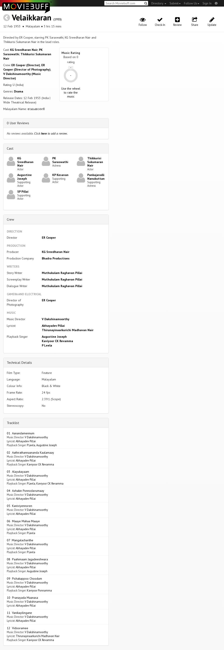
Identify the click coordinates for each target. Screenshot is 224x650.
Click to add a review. (51, 133)
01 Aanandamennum (20, 433)
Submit (175, 3)
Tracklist (13, 423)
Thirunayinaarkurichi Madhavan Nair (67, 330)
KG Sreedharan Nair (24, 50)
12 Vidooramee (17, 628)
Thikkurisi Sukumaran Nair (95, 162)
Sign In (207, 3)
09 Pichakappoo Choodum (24, 579)
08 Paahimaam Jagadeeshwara (27, 559)
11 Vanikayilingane (19, 613)
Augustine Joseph (24, 177)
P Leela (47, 345)
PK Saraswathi (60, 160)
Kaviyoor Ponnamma (39, 590)
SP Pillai (22, 192)
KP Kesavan (60, 175)
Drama (18, 91)
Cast (10, 148)
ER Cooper (49, 238)
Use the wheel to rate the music (70, 92)
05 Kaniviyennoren (19, 506)
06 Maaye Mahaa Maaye (23, 521)
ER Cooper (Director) (25, 65)
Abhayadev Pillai (53, 326)
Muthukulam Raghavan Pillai (62, 273)
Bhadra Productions (56, 258)
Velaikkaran (31, 17)
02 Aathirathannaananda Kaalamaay (30, 453)
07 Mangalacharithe (20, 540)
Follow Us (191, 3)
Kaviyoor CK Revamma (57, 341)
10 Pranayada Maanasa (22, 598)
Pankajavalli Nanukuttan (96, 177)
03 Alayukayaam (18, 472)
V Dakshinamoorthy (55, 319)
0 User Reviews (18, 123)
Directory (158, 3)
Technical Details (19, 362)
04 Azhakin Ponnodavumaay (25, 491)
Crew (10, 219)
